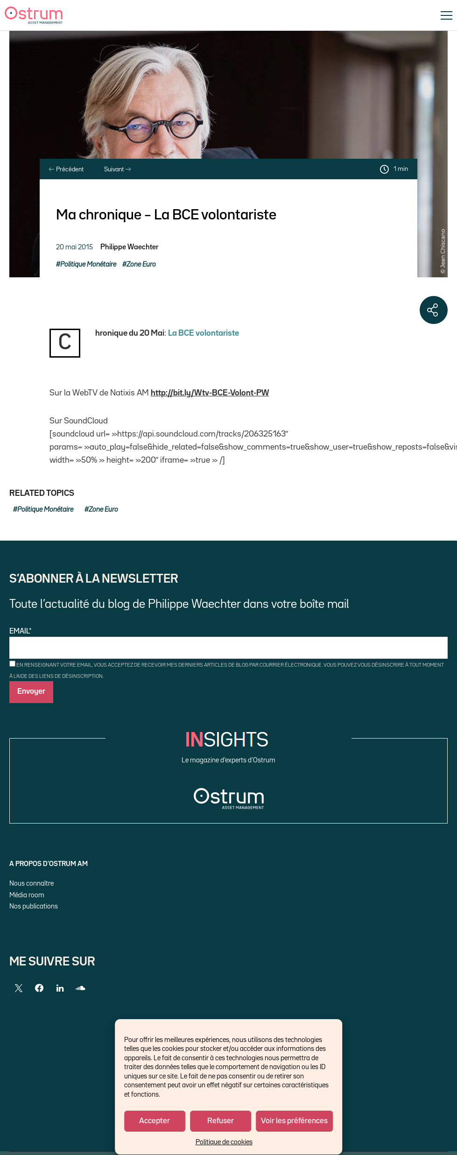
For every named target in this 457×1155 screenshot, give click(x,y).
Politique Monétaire (88, 264)
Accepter (154, 1121)
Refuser (220, 1121)
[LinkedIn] (60, 988)
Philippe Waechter (129, 247)
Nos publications (33, 906)
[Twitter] (19, 988)
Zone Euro (141, 264)
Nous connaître (31, 883)
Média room (26, 895)
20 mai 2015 (74, 247)
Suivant (117, 169)
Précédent (66, 169)
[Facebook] (39, 988)
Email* (228, 643)
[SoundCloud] (80, 988)
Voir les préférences (294, 1121)
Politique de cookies (224, 1142)
